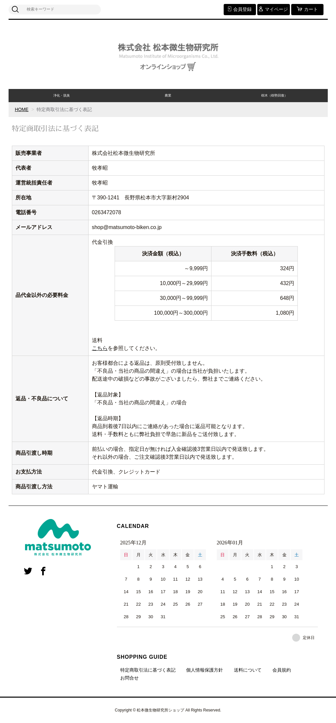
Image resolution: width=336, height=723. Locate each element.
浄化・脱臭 (61, 95)
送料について (248, 670)
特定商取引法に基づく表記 (148, 670)
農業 (168, 95)
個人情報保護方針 (204, 670)
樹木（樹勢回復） (274, 95)
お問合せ (129, 678)
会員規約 (281, 670)
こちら (100, 348)
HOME (22, 109)
